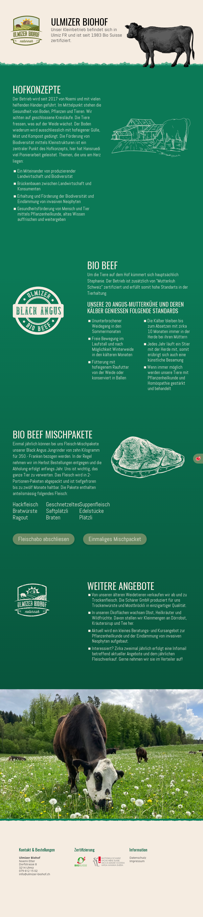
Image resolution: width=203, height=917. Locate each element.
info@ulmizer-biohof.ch (34, 874)
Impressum (137, 861)
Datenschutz (137, 858)
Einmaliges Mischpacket (115, 539)
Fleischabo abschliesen (43, 539)
